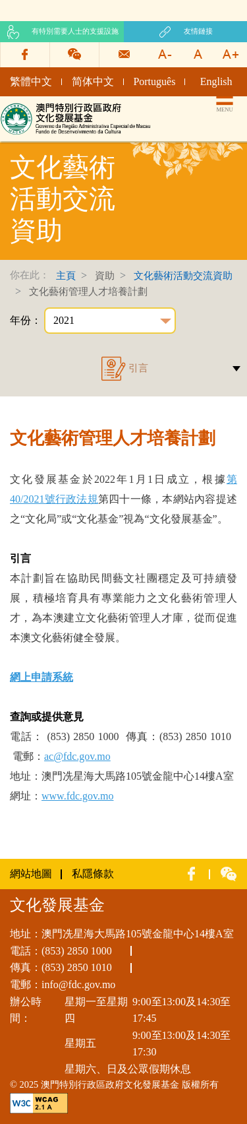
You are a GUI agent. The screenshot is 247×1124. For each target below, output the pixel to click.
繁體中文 (31, 81)
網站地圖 (31, 873)
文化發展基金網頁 (42, 107)
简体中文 (93, 81)
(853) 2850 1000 (76, 950)
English (216, 81)
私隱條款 (93, 873)
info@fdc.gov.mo (78, 984)
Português (154, 81)
